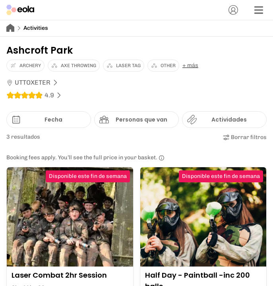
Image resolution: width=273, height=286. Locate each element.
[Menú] (259, 10)
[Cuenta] (233, 10)
